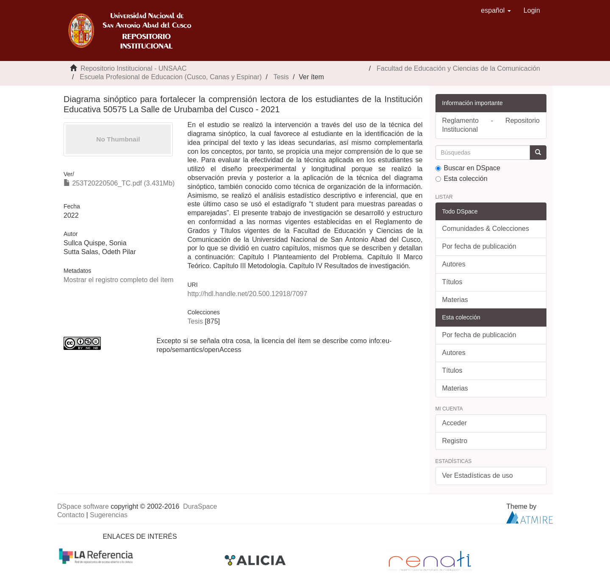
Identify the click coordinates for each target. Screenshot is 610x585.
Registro (455, 440)
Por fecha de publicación (479, 246)
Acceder (454, 423)
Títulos (452, 282)
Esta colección (461, 178)
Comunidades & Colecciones (485, 228)
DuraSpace (200, 506)
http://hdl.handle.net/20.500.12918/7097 (247, 293)
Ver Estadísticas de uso (477, 475)
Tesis (280, 76)
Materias (455, 299)
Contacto (70, 514)
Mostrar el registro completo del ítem (119, 279)
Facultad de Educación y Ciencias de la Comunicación (458, 68)
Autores (454, 264)
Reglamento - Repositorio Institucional (491, 125)
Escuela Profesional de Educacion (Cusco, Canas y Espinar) (171, 76)
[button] (495, 10)
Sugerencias (109, 514)
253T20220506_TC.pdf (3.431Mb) (119, 183)
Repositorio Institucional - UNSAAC (133, 68)
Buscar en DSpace (467, 168)
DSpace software (83, 506)
